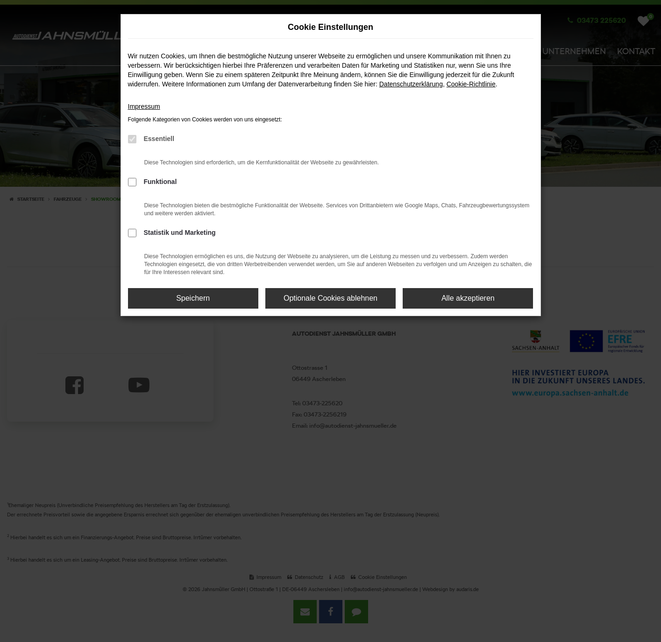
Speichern (193, 298)
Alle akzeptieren (468, 298)
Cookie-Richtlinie (471, 84)
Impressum (144, 106)
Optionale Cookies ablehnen (330, 298)
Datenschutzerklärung (411, 84)
